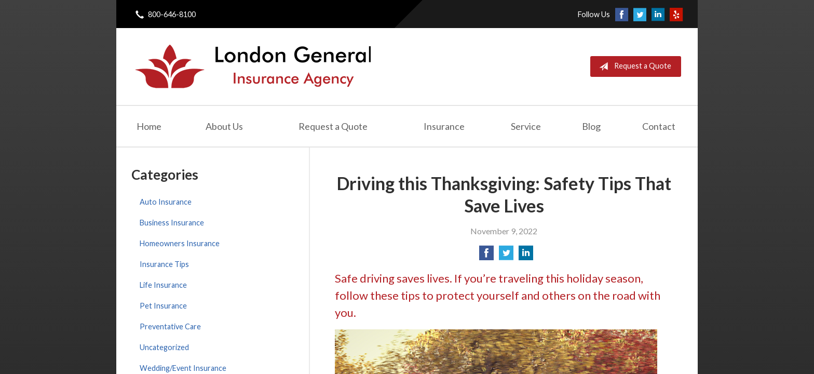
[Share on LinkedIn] (526, 256)
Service (526, 126)
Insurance (444, 126)
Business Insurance (172, 222)
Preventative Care (170, 326)
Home (149, 126)
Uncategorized (164, 347)
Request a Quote (633, 66)
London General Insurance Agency (252, 66)
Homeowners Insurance (180, 243)
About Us (224, 126)
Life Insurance (163, 284)
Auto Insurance (166, 201)
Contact (658, 126)
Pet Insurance (163, 305)
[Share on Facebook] (486, 256)
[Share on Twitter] (506, 256)
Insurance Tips (164, 264)
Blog (591, 126)
